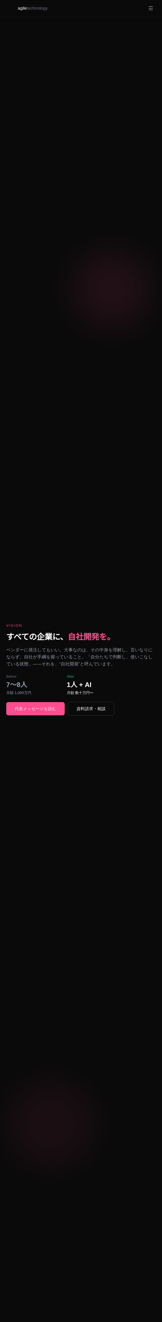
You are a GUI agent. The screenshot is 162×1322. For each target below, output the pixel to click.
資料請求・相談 (94, 708)
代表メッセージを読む (37, 708)
